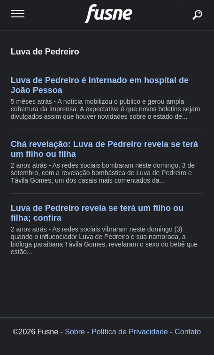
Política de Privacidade (130, 332)
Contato (188, 332)
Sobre (75, 332)
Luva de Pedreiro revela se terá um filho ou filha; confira (97, 213)
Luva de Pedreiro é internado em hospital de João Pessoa (100, 85)
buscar (182, 3)
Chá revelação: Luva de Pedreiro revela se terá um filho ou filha (104, 149)
